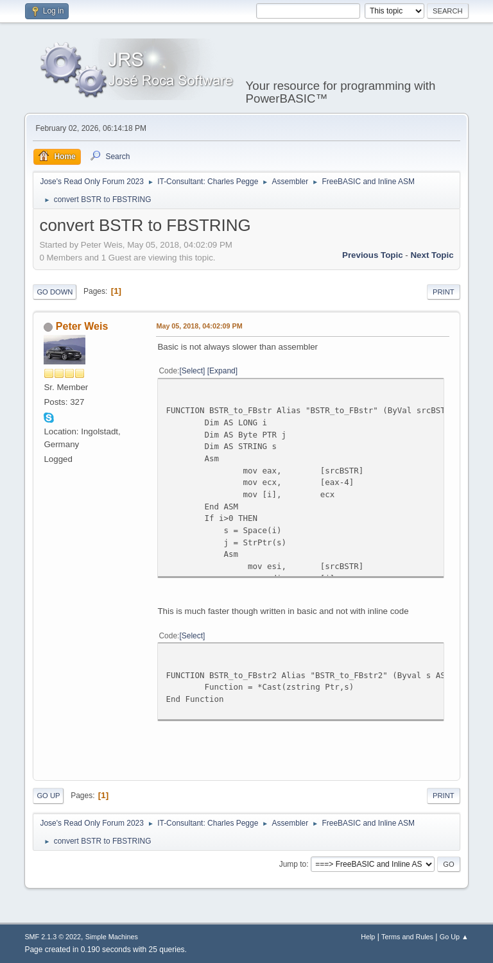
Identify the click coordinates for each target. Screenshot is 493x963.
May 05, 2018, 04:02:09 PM (199, 326)
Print (443, 292)
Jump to (293, 864)
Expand (222, 370)
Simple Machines (111, 937)
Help (368, 937)
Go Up (48, 795)
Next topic (431, 255)
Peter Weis (82, 326)
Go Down (55, 292)
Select (192, 370)
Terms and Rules (407, 937)
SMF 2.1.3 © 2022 (52, 937)
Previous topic (372, 255)
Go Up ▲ (454, 937)
